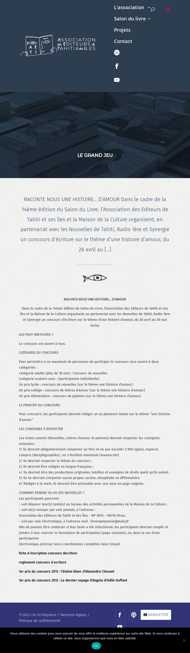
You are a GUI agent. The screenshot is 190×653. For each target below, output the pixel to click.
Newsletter (158, 614)
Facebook (117, 71)
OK (96, 646)
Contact (123, 42)
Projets (122, 30)
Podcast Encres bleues (117, 58)
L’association (129, 8)
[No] (184, 640)
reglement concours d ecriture (42, 562)
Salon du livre (130, 19)
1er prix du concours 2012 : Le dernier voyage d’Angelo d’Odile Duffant (73, 580)
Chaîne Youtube (117, 85)
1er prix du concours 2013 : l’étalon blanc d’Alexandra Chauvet (66, 571)
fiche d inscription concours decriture (48, 553)
